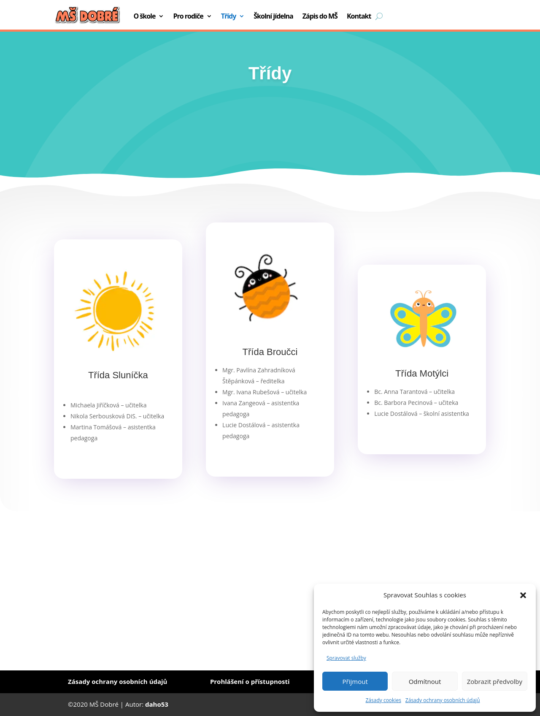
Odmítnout (425, 681)
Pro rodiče (188, 16)
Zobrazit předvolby (494, 681)
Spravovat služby (346, 658)
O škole (144, 16)
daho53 (156, 704)
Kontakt (359, 16)
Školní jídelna (273, 16)
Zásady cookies (383, 700)
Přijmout (355, 681)
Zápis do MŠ (320, 16)
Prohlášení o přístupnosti (250, 681)
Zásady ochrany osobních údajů (442, 700)
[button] (523, 595)
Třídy (228, 16)
